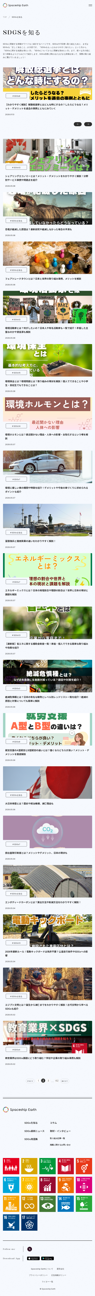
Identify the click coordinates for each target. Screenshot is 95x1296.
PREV (30, 1081)
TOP (5, 17)
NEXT (65, 1081)
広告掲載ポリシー (58, 1275)
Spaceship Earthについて (42, 1269)
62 (56, 1080)
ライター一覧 (47, 1281)
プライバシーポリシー (38, 1275)
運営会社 (60, 1269)
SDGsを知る (17, 17)
